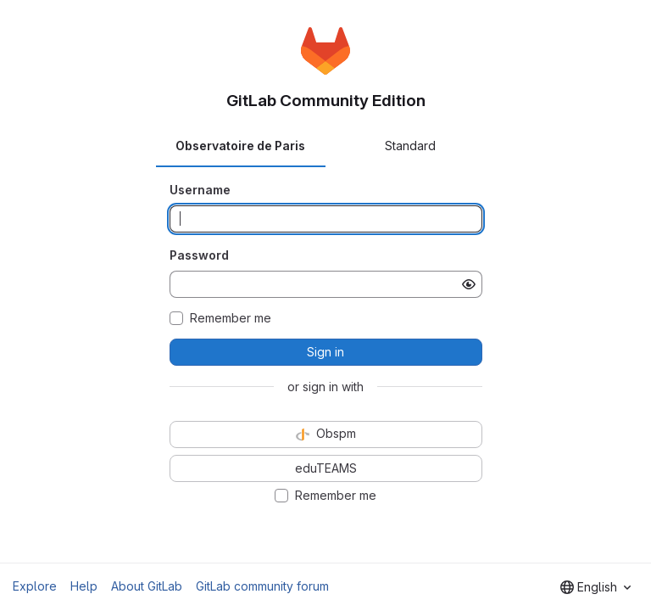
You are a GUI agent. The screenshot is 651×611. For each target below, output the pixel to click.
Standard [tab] (410, 145)
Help (83, 586)
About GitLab (146, 586)
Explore (35, 586)
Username (200, 189)
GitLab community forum (262, 586)
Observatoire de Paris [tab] (240, 145)
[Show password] (468, 284)
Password (199, 255)
